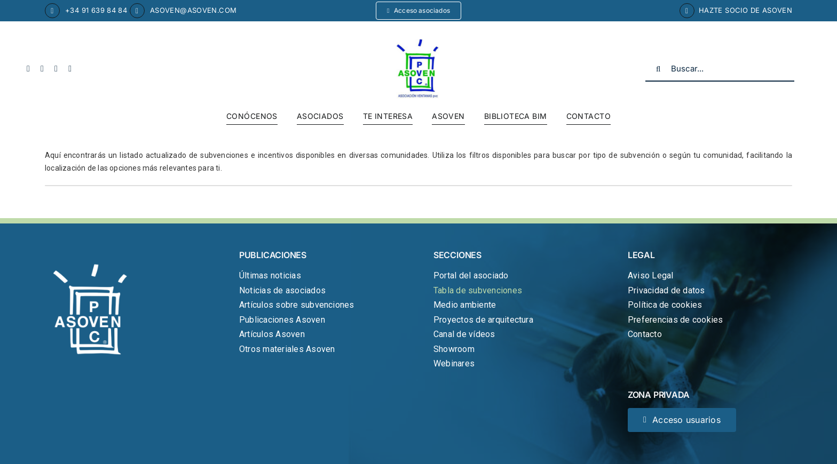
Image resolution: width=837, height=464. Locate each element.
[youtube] (56, 69)
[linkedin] (70, 69)
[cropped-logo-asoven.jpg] (418, 42)
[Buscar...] (719, 69)
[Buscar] (658, 69)
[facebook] (28, 69)
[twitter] (42, 69)
